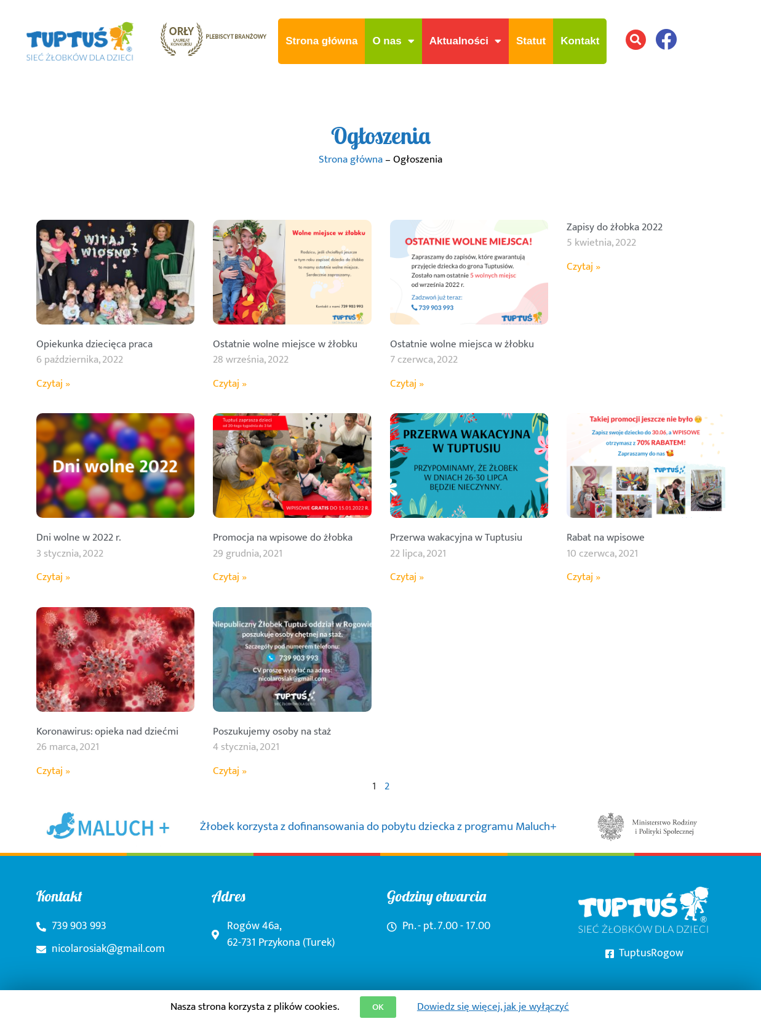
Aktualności (465, 41)
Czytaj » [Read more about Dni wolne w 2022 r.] (53, 577)
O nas (393, 41)
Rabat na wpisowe (606, 537)
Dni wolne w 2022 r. (78, 537)
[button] (636, 40)
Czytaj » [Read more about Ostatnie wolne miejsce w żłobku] (230, 383)
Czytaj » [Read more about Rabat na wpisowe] (583, 577)
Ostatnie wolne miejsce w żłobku (285, 344)
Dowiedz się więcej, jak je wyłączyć (493, 1006)
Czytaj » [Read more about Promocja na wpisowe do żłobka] (230, 577)
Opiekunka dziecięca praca (94, 344)
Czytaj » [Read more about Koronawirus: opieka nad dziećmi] (53, 771)
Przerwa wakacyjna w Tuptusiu (456, 537)
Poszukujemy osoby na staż (272, 731)
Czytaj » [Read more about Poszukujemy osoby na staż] (230, 771)
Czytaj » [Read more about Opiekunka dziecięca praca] (53, 383)
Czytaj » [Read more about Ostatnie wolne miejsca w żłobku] (407, 383)
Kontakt (579, 41)
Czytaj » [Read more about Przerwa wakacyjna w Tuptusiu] (407, 577)
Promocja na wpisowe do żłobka (283, 537)
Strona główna (321, 41)
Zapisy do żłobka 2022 (615, 227)
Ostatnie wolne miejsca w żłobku (462, 344)
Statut (531, 41)
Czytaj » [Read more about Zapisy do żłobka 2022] (583, 266)
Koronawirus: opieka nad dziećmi (107, 731)
